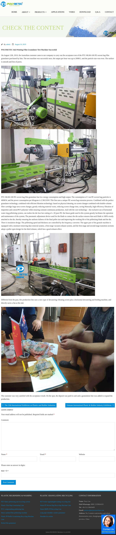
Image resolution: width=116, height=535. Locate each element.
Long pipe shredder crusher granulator (52, 513)
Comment (5, 420)
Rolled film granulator (8, 523)
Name (4, 454)
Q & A (97, 12)
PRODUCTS (40, 12)
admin (8, 44)
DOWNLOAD (85, 12)
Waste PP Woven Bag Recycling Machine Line (55, 505)
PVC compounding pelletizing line (12, 509)
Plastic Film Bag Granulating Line (12, 505)
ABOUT (25, 12)
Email (43, 454)
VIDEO (72, 12)
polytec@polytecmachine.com (94, 510)
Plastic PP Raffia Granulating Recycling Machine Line (17, 518)
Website (82, 454)
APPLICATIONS (57, 12)
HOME (14, 12)
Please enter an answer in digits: (13, 465)
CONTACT (109, 12)
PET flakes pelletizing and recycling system (15, 502)
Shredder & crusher (46, 516)
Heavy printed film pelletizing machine (14, 513)
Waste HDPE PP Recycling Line (50, 509)
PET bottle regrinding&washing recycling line (55, 502)
